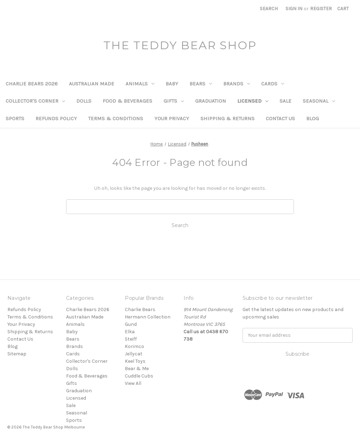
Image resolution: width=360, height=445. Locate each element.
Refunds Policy (56, 118)
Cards (272, 83)
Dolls (83, 101)
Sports (15, 118)
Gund (131, 324)
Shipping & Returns (227, 118)
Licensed (252, 101)
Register (321, 9)
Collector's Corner (35, 101)
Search (269, 9)
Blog (312, 118)
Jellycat (133, 354)
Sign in (293, 9)
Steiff (131, 339)
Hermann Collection (148, 317)
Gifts (173, 101)
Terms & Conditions (115, 118)
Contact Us (280, 118)
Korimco (134, 346)
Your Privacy (171, 118)
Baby (172, 83)
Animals (140, 83)
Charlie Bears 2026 (32, 83)
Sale (285, 101)
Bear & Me (137, 369)
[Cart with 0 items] (343, 8)
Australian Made (91, 83)
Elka (130, 332)
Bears (200, 83)
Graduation (210, 101)
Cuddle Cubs (139, 376)
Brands (236, 83)
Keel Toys (135, 361)
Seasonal (319, 101)
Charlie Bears (140, 309)
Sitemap (16, 354)
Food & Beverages (127, 101)
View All (133, 383)
